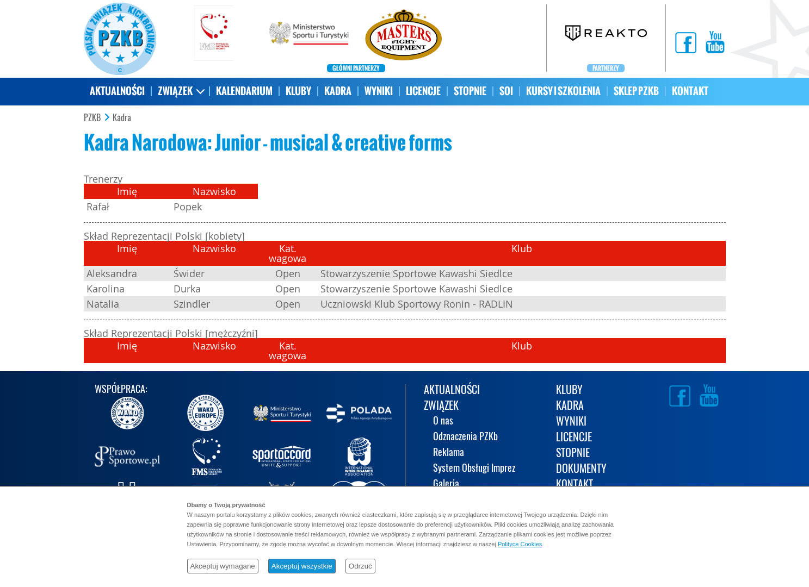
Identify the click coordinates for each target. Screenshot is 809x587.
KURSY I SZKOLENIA (563, 91)
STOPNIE (470, 91)
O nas (443, 421)
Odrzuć (360, 566)
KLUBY (298, 91)
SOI (506, 91)
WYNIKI (379, 91)
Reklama (448, 453)
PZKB (92, 118)
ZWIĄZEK (175, 91)
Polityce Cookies (520, 544)
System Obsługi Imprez (474, 468)
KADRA (337, 91)
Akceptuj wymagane (222, 566)
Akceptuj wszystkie (301, 566)
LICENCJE (423, 91)
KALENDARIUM (244, 91)
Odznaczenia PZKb (465, 437)
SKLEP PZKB (636, 91)
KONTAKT (690, 91)
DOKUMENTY (581, 469)
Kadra (122, 118)
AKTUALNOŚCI (117, 91)
